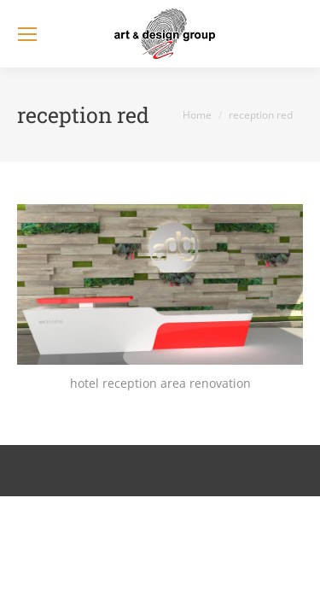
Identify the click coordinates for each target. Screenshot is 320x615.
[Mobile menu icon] (27, 34)
